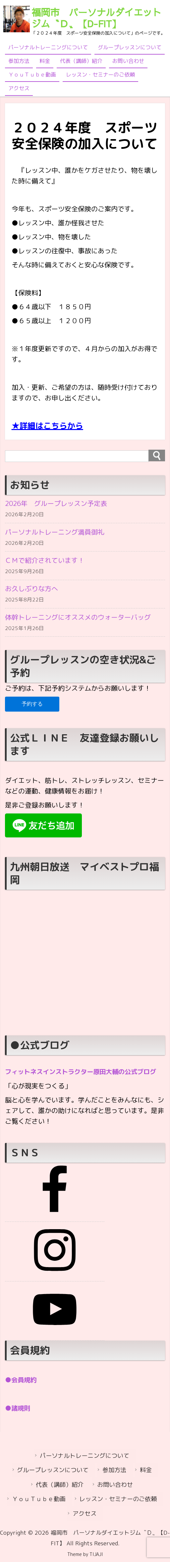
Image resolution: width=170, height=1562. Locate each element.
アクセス (18, 88)
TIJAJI (96, 1555)
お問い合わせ (128, 61)
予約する (32, 707)
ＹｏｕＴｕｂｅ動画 (32, 74)
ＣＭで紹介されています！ (45, 561)
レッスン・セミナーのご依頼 (100, 74)
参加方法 (18, 61)
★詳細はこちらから (47, 425)
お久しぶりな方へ (31, 590)
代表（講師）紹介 (81, 61)
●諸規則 (18, 1410)
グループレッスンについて (129, 47)
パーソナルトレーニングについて (48, 47)
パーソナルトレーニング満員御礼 (54, 532)
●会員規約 (21, 1382)
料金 (44, 61)
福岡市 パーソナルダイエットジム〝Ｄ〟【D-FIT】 (96, 18)
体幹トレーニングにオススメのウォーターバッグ (78, 619)
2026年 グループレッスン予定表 (56, 503)
